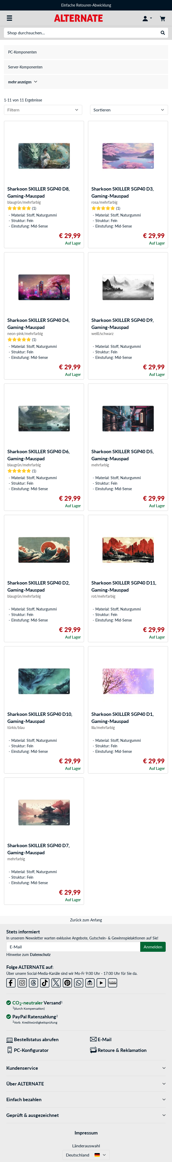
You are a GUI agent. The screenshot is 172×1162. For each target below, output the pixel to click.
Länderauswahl (86, 1145)
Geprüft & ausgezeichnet (86, 1115)
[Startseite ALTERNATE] (78, 17)
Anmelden (153, 946)
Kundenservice (86, 1068)
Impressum (86, 1133)
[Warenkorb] (162, 18)
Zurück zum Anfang (86, 920)
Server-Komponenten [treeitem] (25, 67)
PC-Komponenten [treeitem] (22, 52)
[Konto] (147, 18)
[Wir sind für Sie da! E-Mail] (128, 1039)
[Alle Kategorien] (9, 18)
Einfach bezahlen (86, 1099)
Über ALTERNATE (86, 1083)
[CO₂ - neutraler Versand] (34, 1003)
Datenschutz (40, 954)
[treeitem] (86, 82)
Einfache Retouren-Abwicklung (86, 5)
